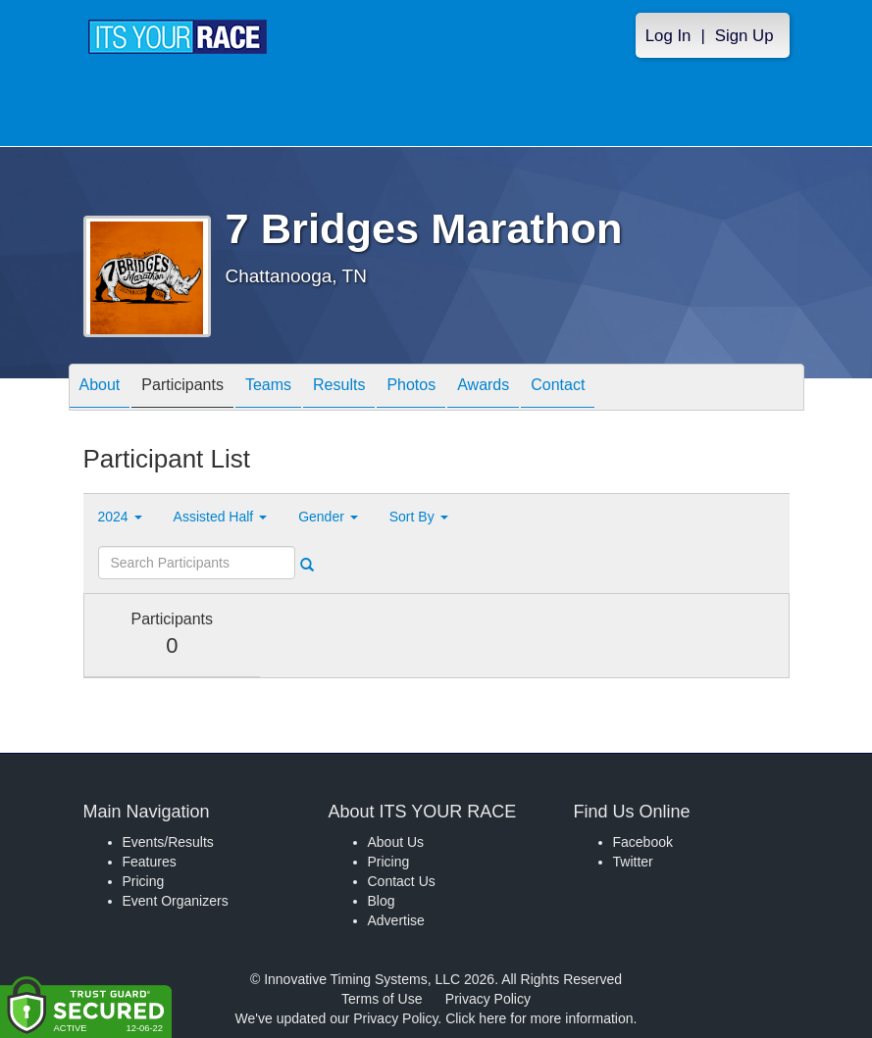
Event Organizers (176, 901)
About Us (396, 842)
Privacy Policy (488, 999)
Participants (182, 388)
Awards (483, 388)
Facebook (643, 842)
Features (150, 861)
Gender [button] (328, 516)
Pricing (144, 881)
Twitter (633, 861)
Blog (381, 901)
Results (339, 388)
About (100, 388)
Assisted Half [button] (221, 516)
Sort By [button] (418, 516)
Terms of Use (381, 999)
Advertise (396, 920)
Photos (411, 388)
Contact (558, 388)
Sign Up (744, 35)
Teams (268, 388)
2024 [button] (120, 516)
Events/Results (168, 842)
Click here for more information (539, 1018)
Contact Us (402, 881)
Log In (668, 35)
